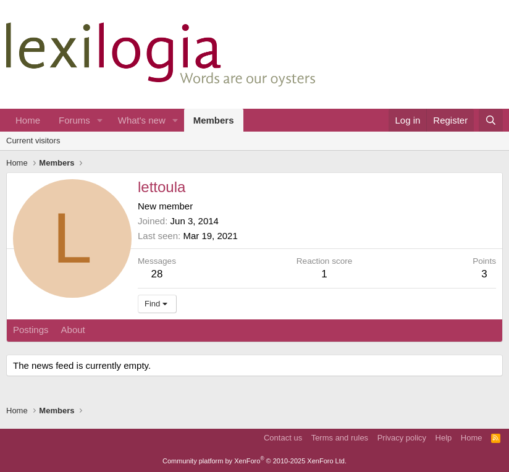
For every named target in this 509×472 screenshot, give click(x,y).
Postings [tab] (31, 329)
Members (213, 120)
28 (157, 274)
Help (443, 437)
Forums (74, 120)
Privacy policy (401, 437)
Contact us (283, 437)
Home (27, 120)
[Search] (491, 120)
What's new (142, 120)
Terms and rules (339, 437)
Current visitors (33, 140)
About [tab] (73, 329)
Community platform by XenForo (254, 461)
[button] (100, 120)
